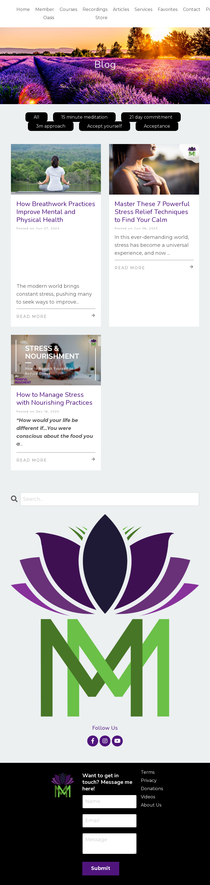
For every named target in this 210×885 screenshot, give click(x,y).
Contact (191, 9)
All (36, 117)
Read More (55, 316)
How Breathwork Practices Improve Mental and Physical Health (55, 212)
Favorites (167, 9)
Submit (100, 868)
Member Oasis (44, 13)
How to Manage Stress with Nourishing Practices (54, 399)
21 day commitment (151, 117)
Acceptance (157, 126)
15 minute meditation (84, 117)
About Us (151, 805)
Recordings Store (95, 13)
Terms (147, 772)
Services (143, 9)
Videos (148, 796)
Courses (68, 9)
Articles (121, 9)
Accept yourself (104, 126)
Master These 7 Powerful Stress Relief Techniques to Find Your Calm (152, 212)
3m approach (50, 126)
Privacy (149, 780)
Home (23, 9)
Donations (152, 788)
